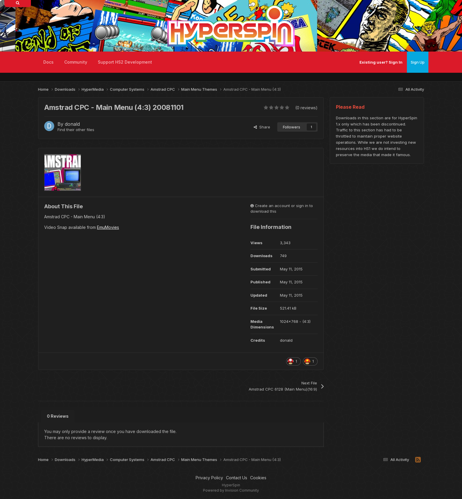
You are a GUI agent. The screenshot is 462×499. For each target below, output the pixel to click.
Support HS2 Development (125, 62)
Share (262, 127)
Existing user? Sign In (380, 62)
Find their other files (75, 129)
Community (75, 62)
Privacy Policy (209, 477)
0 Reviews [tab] (58, 416)
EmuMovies (108, 227)
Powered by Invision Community (231, 490)
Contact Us (236, 477)
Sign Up (418, 62)
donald (72, 124)
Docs (48, 62)
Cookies (258, 477)
